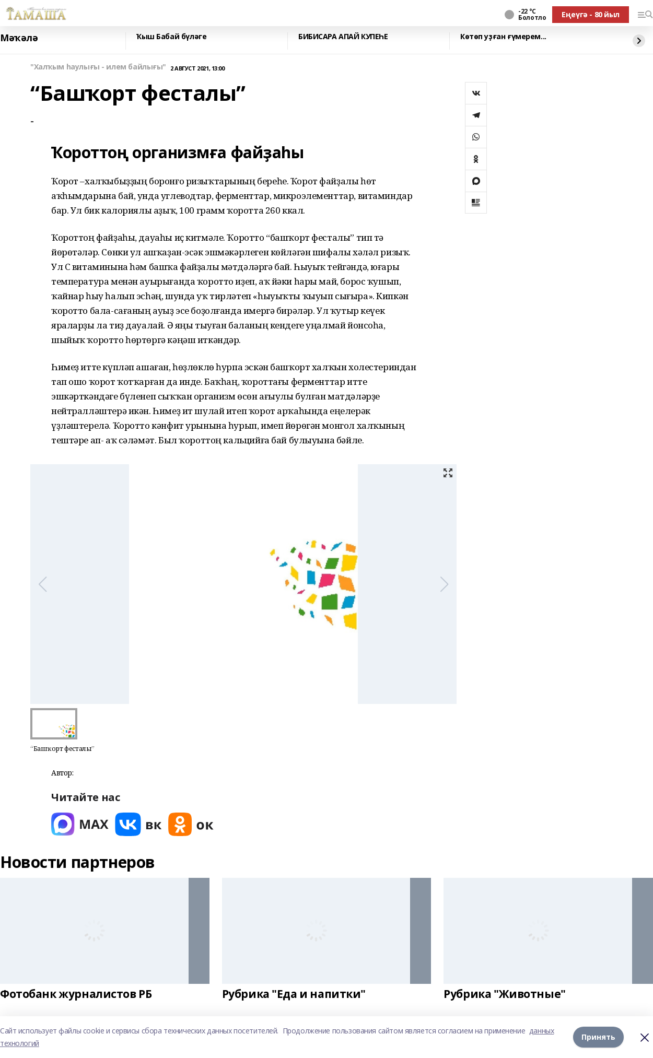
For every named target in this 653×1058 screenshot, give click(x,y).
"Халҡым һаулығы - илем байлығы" (98, 67)
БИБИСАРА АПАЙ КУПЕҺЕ (343, 36)
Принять (598, 1037)
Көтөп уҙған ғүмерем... (503, 36)
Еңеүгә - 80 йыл (591, 14)
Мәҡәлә (19, 38)
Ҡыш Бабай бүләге (171, 36)
